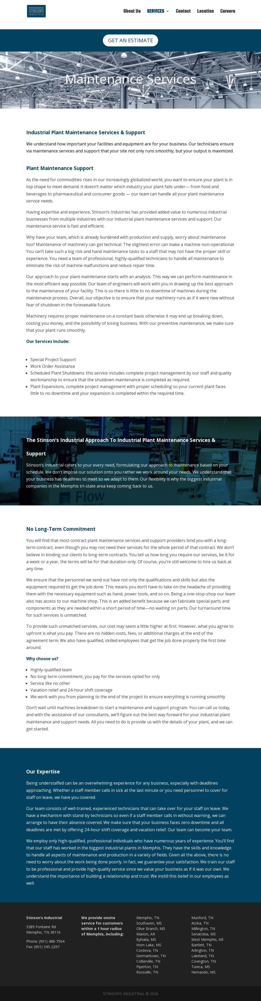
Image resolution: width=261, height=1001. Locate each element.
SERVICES (155, 11)
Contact (183, 11)
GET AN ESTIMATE (130, 40)
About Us (131, 11)
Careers (227, 11)
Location (205, 11)
